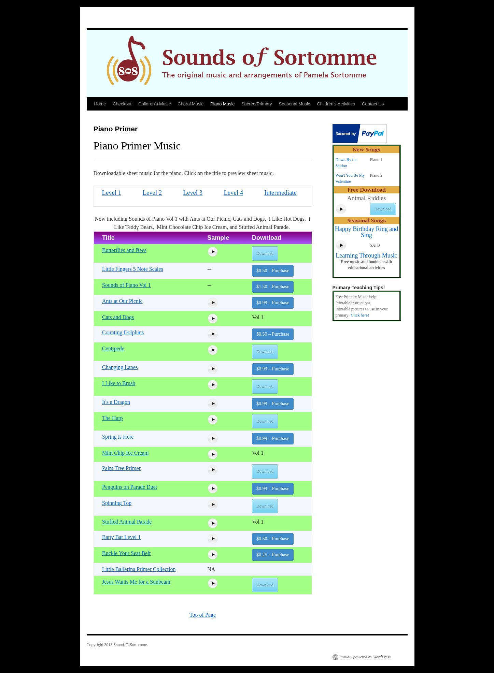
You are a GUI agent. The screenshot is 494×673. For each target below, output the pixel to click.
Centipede (113, 348)
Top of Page (202, 615)
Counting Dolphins (123, 332)
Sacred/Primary (256, 103)
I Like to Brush (118, 383)
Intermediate (280, 192)
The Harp (112, 418)
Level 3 (192, 192)
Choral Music (190, 103)
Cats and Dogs (118, 317)
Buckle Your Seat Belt (126, 553)
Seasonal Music (294, 103)
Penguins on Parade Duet (129, 487)
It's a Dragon (116, 402)
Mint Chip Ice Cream (125, 453)
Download (264, 253)
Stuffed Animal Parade (127, 522)
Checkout (122, 103)
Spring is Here (117, 437)
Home (100, 103)
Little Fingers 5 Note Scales (132, 269)
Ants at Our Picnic (122, 301)
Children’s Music (154, 103)
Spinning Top (116, 503)
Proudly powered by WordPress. (365, 657)
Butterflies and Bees (124, 250)
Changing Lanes (120, 367)
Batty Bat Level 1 (121, 537)
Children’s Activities (336, 103)
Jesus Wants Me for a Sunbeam (136, 582)
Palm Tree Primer (121, 468)
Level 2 (152, 192)
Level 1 (112, 192)
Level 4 (233, 192)
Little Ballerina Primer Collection (139, 569)
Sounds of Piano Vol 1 (126, 285)
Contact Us (373, 103)
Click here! (360, 315)
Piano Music (222, 103)
